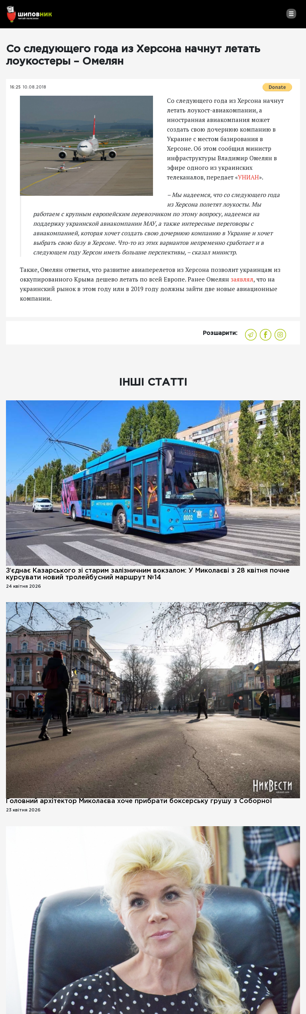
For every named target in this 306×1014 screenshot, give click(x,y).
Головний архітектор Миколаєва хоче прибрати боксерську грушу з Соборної (139, 801)
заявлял (242, 279)
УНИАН (248, 177)
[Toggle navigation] (291, 13)
